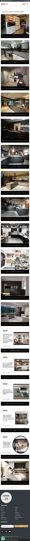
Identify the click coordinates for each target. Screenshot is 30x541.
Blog (16, 510)
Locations (2, 514)
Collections (3, 512)
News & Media (17, 515)
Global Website (16, 536)
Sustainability (3, 517)
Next (17, 487)
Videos (16, 509)
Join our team (4, 519)
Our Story (2, 507)
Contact (16, 519)
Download (17, 512)
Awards (2, 509)
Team (2, 510)
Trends (2, 515)
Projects (16, 507)
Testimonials (17, 514)
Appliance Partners (18, 517)
